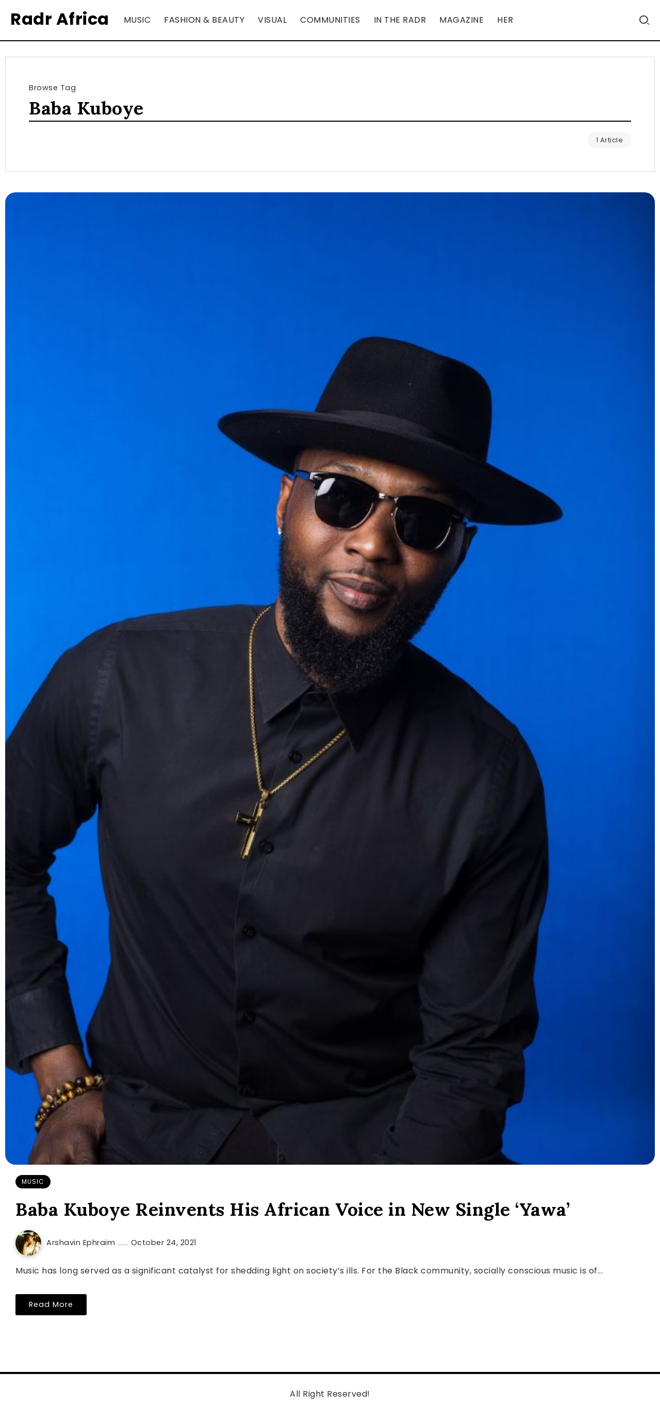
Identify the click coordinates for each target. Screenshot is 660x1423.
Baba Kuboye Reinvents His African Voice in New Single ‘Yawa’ (292, 1209)
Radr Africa (59, 18)
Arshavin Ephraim (82, 1242)
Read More (51, 1304)
